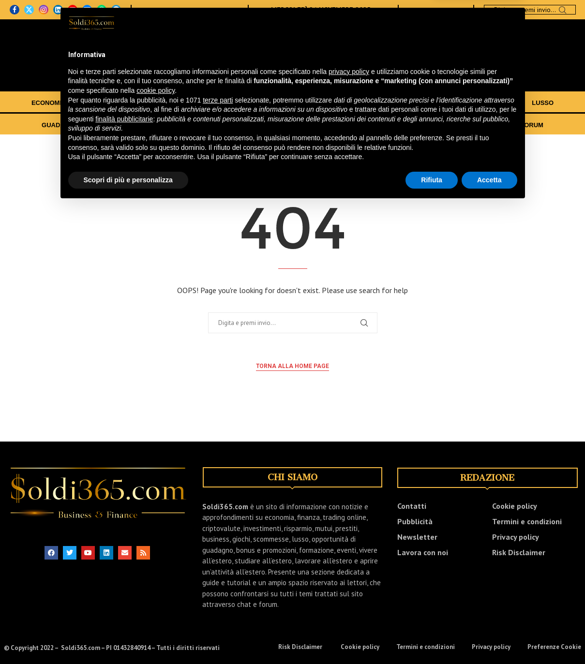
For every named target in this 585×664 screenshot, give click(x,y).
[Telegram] (116, 10)
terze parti (218, 571)
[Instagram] (43, 10)
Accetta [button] (489, 651)
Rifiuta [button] (431, 651)
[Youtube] (72, 10)
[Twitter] (29, 10)
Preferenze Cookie (554, 647)
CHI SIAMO (155, 9)
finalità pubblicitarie (124, 590)
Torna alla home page (292, 366)
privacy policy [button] (349, 543)
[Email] (87, 10)
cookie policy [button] (155, 562)
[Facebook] (14, 10)
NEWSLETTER (221, 9)
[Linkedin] (58, 10)
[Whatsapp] (101, 10)
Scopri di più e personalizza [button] (128, 651)
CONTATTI (185, 9)
